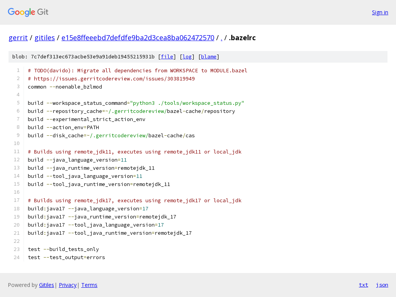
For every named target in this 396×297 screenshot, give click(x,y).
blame (209, 56)
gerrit (18, 37)
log (187, 56)
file (167, 56)
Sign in (380, 12)
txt (363, 284)
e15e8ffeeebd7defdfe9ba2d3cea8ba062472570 (137, 37)
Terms (89, 284)
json (382, 284)
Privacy (68, 284)
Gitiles (46, 284)
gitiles (44, 37)
